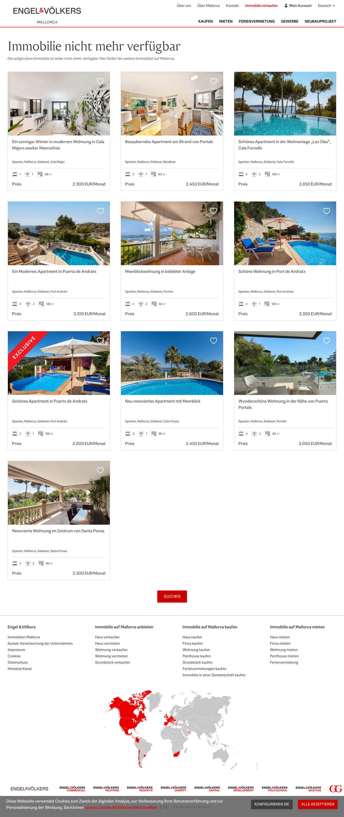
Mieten (226, 21)
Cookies (14, 656)
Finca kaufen (193, 643)
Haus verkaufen (107, 637)
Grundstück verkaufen (112, 662)
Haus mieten (280, 637)
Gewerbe (289, 21)
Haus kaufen (192, 637)
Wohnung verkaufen (111, 649)
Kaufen (205, 21)
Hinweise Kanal (20, 668)
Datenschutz (18, 662)
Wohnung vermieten (111, 656)
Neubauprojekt (320, 21)
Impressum (16, 649)
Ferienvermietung (257, 21)
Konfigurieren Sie (271, 804)
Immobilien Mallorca (24, 637)
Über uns (184, 5)
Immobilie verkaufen (261, 5)
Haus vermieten (107, 643)
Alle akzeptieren (317, 804)
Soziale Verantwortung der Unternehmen (40, 643)
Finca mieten (280, 643)
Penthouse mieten (284, 656)
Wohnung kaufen (196, 649)
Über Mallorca (208, 5)
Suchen (172, 596)
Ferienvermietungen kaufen (204, 668)
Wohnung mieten (284, 649)
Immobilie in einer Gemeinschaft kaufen (214, 675)
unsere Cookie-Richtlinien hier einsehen (121, 807)
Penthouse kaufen (197, 656)
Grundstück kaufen (198, 662)
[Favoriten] (100, 81)
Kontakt (232, 5)
